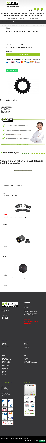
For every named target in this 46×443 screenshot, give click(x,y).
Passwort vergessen (6, 346)
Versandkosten (26, 346)
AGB (25, 359)
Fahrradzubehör (5, 368)
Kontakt (25, 355)
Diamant (4, 355)
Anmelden (4, 343)
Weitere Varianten (11, 195)
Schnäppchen (5, 369)
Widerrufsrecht (26, 347)
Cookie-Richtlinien (24, 438)
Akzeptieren (42, 440)
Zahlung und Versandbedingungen (30, 362)
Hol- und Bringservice (35, 15)
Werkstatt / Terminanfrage (16, 18)
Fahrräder (4, 364)
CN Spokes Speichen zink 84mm (12, 185)
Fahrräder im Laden (6, 365)
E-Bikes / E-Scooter (6, 362)
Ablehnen (36, 440)
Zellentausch (4, 371)
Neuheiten (4, 374)
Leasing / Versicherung (11, 15)
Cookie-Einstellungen (28, 440)
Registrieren (4, 344)
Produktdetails (12, 25)
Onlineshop (5, 13)
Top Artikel (26, 344)
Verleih (24, 15)
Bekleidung (4, 358)
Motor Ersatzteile (25, 21)
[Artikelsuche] (29, 10)
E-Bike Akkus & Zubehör (19, 13)
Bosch (17, 21)
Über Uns (32, 13)
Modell (3, 25)
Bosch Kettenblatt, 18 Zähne (22, 31)
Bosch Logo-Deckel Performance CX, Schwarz (16, 278)
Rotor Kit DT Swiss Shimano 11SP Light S (15, 249)
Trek (3, 356)
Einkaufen (41, 13)
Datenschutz (26, 358)
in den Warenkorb (22, 54)
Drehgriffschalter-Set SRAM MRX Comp (14, 217)
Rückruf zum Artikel (38, 25)
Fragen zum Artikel (24, 25)
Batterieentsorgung (27, 361)
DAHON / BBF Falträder (6, 359)
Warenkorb (26, 343)
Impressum (26, 356)
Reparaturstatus (32, 18)
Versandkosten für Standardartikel (25, 47)
